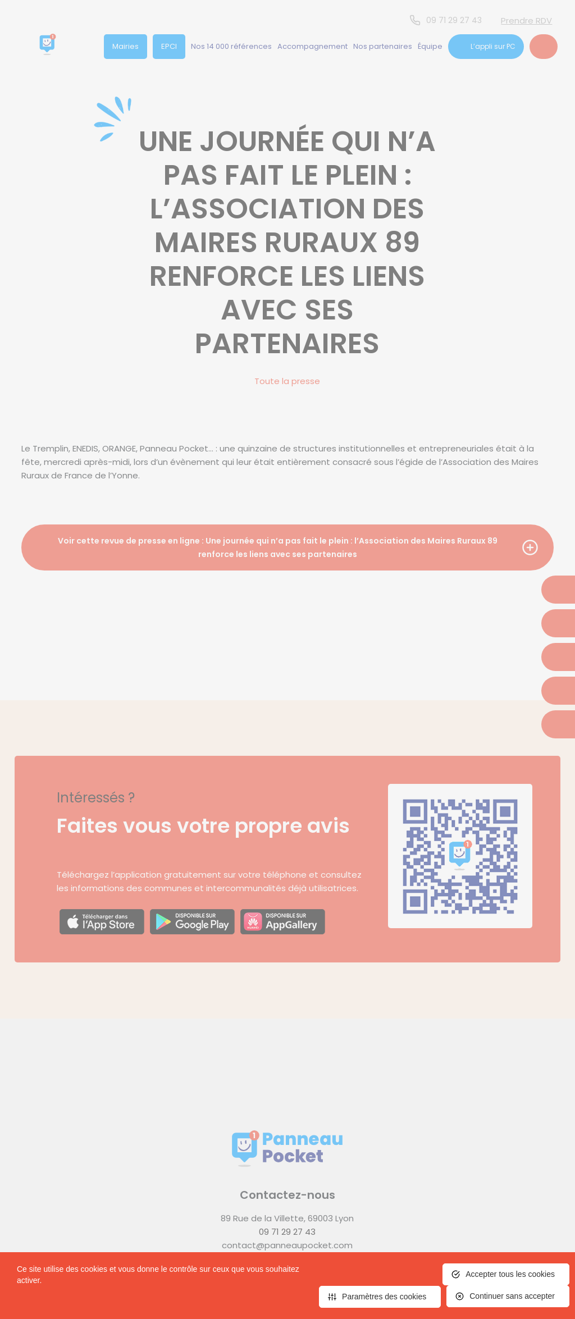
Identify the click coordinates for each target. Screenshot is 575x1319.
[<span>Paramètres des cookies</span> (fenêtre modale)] (380, 1297)
